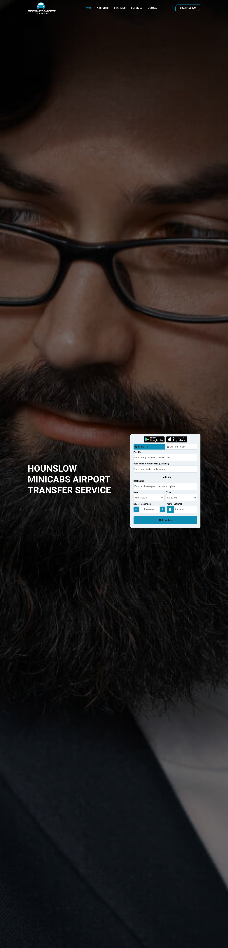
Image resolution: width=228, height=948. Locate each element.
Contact (153, 7)
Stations (120, 8)
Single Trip (143, 446)
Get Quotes (165, 520)
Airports (103, 8)
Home (88, 7)
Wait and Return (177, 446)
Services (136, 8)
